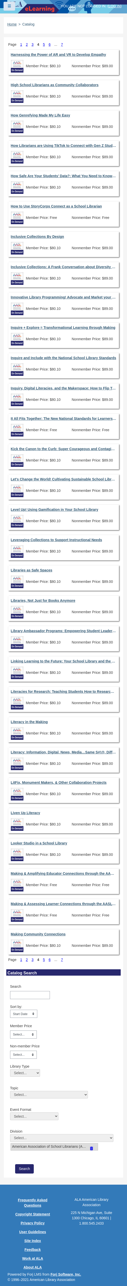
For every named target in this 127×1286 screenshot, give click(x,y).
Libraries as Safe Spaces (31, 570)
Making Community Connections (38, 934)
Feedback (32, 1250)
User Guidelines (32, 1232)
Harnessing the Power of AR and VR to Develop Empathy (58, 55)
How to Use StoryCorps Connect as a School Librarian (56, 206)
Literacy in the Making (29, 722)
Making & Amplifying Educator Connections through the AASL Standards (63, 873)
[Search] (30, 995)
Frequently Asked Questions (32, 1202)
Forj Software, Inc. (65, 1274)
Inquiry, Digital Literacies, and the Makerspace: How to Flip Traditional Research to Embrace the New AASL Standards (63, 388)
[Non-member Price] (23, 1055)
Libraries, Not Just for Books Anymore (43, 601)
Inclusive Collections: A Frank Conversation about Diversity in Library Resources (63, 267)
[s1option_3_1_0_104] (23, 1014)
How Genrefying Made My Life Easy (40, 115)
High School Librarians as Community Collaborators (55, 85)
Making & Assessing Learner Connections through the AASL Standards (63, 904)
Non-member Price (25, 1046)
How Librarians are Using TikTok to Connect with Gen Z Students (63, 146)
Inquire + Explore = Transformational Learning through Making (63, 328)
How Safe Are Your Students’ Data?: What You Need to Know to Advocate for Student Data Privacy (63, 176)
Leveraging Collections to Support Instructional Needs (56, 540)
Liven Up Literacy (25, 813)
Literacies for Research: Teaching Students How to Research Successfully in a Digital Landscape (63, 692)
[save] (24, 1169)
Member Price (21, 1026)
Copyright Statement (32, 1214)
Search (15, 986)
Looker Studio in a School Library (39, 843)
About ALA (32, 1267)
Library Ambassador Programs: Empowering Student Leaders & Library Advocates (63, 631)
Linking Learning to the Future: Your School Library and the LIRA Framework (63, 661)
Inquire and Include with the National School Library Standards (63, 358)
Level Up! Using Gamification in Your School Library (54, 510)
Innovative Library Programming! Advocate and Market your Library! (63, 297)
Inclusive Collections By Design (37, 237)
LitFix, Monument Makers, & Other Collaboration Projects (59, 782)
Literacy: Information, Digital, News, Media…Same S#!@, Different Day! (63, 752)
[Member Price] (23, 1034)
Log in (114, 6)
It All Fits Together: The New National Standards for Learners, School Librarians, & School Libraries (63, 419)
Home (12, 24)
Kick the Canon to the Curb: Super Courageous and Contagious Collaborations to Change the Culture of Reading (63, 449)
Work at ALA (32, 1258)
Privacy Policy (33, 1223)
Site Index (32, 1241)
